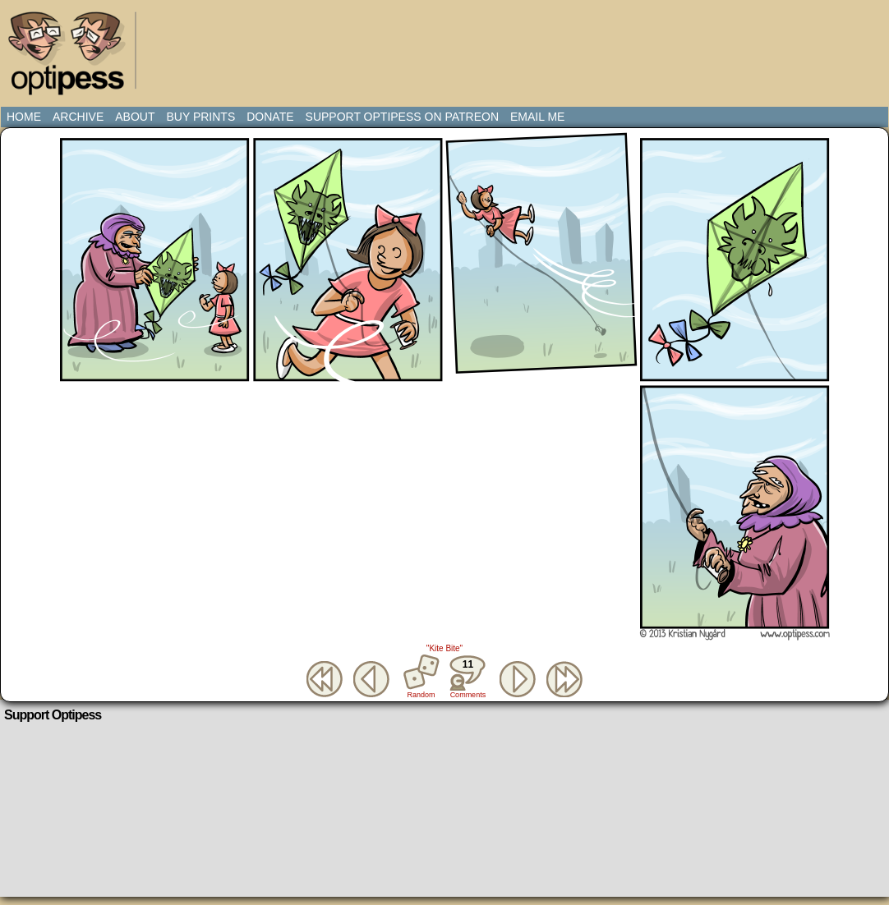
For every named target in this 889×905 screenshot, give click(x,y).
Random (421, 695)
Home (24, 116)
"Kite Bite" (444, 648)
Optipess (75, 57)
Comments (467, 677)
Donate (269, 116)
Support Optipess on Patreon (402, 116)
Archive (78, 116)
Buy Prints (200, 116)
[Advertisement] (448, 45)
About (134, 116)
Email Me (537, 116)
